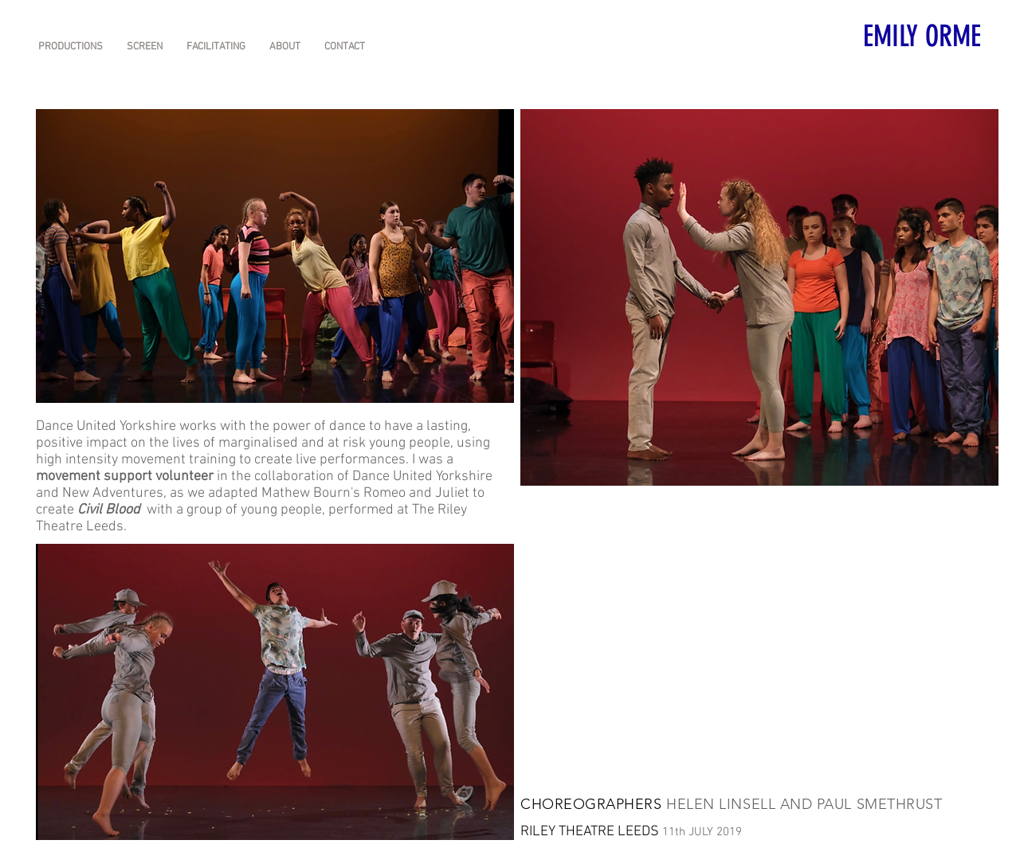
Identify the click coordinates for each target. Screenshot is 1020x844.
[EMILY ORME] (923, 35)
